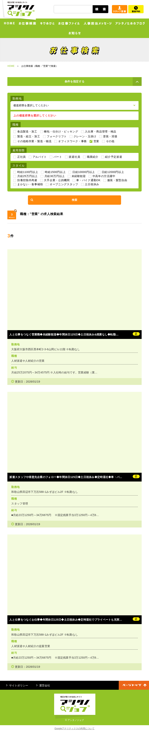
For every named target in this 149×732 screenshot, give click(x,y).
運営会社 (43, 685)
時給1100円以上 (27, 172)
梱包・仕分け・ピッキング (61, 131)
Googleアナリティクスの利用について (75, 728)
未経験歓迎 (79, 176)
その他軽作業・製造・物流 (34, 141)
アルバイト (40, 156)
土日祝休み (92, 184)
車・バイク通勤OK (88, 180)
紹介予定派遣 (113, 156)
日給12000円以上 (113, 172)
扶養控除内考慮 (27, 180)
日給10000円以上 (83, 172)
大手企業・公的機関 (56, 180)
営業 (96, 141)
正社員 (21, 156)
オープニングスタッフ (64, 184)
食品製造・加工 (27, 131)
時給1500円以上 (55, 172)
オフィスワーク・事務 (72, 141)
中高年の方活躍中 (104, 176)
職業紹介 (92, 156)
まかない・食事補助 (30, 184)
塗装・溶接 (110, 136)
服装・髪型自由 (117, 180)
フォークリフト (57, 136)
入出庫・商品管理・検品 (100, 131)
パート (58, 156)
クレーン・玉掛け (85, 136)
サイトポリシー (17, 685)
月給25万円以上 (27, 176)
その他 (110, 141)
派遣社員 (74, 156)
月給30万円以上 (54, 176)
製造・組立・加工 (28, 136)
